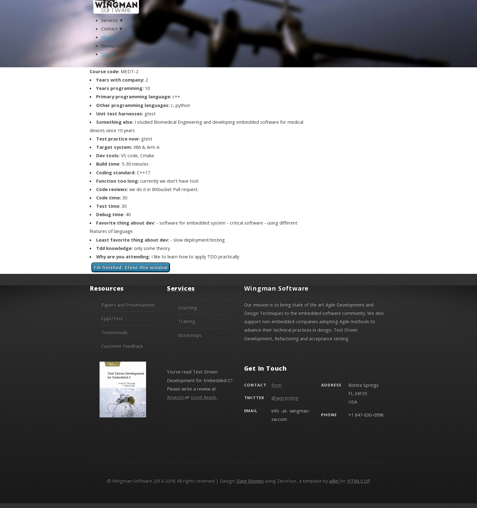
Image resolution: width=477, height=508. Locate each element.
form (276, 385)
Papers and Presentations (128, 304)
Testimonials (114, 332)
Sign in (107, 54)
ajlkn (334, 481)
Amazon (176, 397)
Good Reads (204, 397)
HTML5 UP (358, 481)
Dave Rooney (250, 481)
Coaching (187, 307)
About (107, 37)
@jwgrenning (284, 397)
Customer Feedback (122, 346)
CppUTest (112, 318)
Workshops (190, 335)
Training (186, 321)
